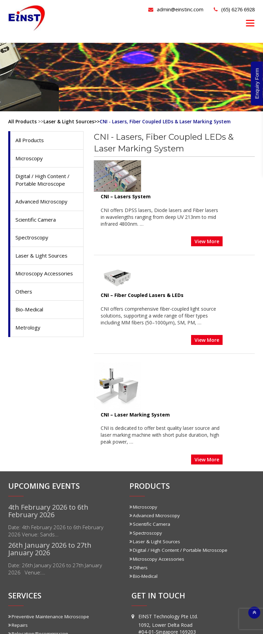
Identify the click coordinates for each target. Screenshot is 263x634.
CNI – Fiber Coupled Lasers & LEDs (174, 232)
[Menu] (250, 22)
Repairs (18, 510)
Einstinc (118, 623)
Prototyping (23, 582)
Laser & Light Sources (43, 259)
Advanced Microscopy (43, 203)
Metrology (28, 332)
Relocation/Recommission (39, 518)
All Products (22, 121)
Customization (26, 573)
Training (18, 527)
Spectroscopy (32, 240)
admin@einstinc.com (163, 9)
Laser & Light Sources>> (71, 121)
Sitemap (187, 623)
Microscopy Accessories (45, 277)
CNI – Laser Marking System (167, 301)
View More (239, 206)
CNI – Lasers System (158, 163)
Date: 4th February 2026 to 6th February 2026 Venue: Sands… (59, 417)
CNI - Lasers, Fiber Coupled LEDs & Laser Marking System (167, 121)
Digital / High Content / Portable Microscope (45, 181)
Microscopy (30, 159)
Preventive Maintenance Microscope (50, 501)
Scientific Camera (37, 222)
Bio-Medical (30, 314)
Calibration (21, 536)
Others (24, 296)
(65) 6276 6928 (230, 9)
